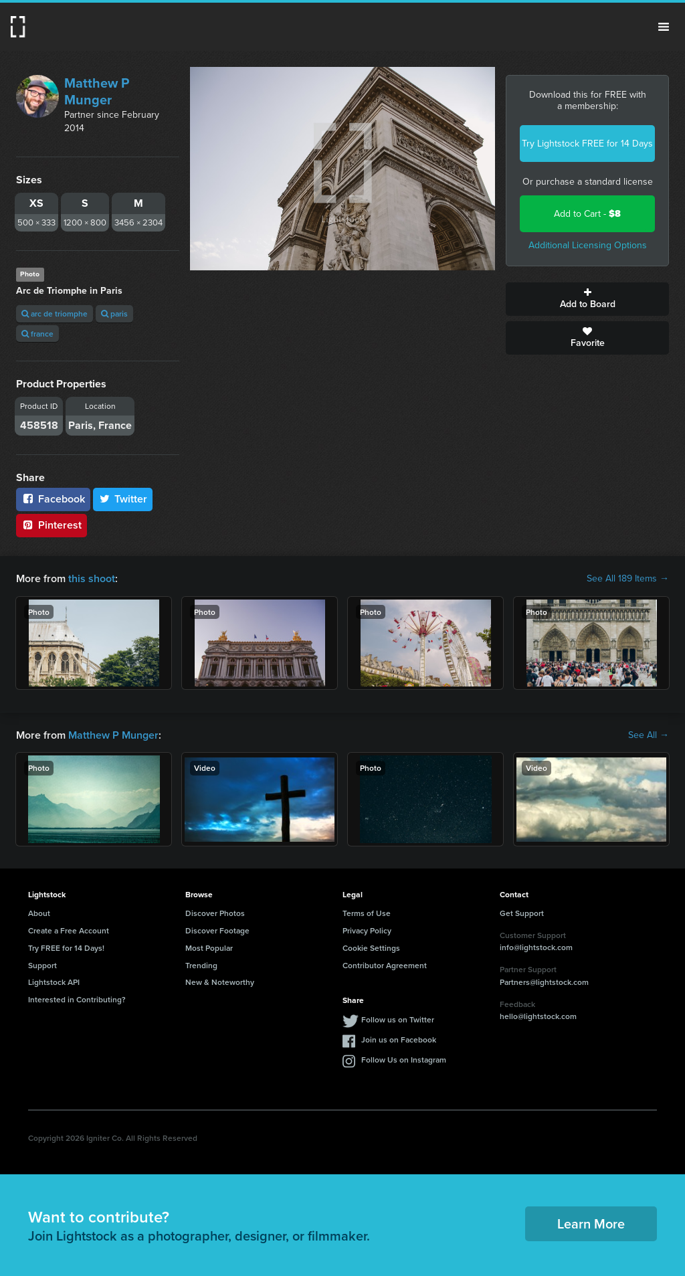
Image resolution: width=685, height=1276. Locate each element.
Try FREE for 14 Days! (66, 947)
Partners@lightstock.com (544, 982)
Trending (201, 965)
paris (114, 313)
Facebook (53, 499)
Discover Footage (217, 930)
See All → (648, 735)
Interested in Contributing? (77, 999)
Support (42, 965)
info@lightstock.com (536, 947)
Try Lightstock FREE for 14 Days (587, 143)
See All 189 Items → (628, 578)
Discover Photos (215, 913)
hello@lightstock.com (538, 1016)
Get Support (522, 913)
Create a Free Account (68, 930)
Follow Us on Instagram (403, 1059)
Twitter (123, 499)
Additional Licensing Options (587, 245)
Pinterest (51, 525)
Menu (663, 26)
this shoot (91, 578)
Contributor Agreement (384, 965)
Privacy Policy (366, 930)
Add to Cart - (587, 214)
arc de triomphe (54, 313)
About (39, 913)
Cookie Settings (371, 947)
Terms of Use (366, 913)
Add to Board (587, 299)
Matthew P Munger (96, 91)
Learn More (591, 1223)
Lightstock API (54, 982)
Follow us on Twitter (397, 1019)
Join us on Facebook (398, 1039)
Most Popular (209, 947)
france (37, 333)
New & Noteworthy (219, 982)
